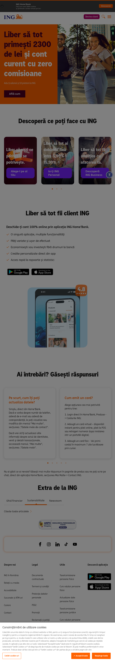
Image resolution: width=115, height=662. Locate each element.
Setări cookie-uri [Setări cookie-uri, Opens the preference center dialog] (11, 655)
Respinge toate (101, 655)
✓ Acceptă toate (81, 655)
